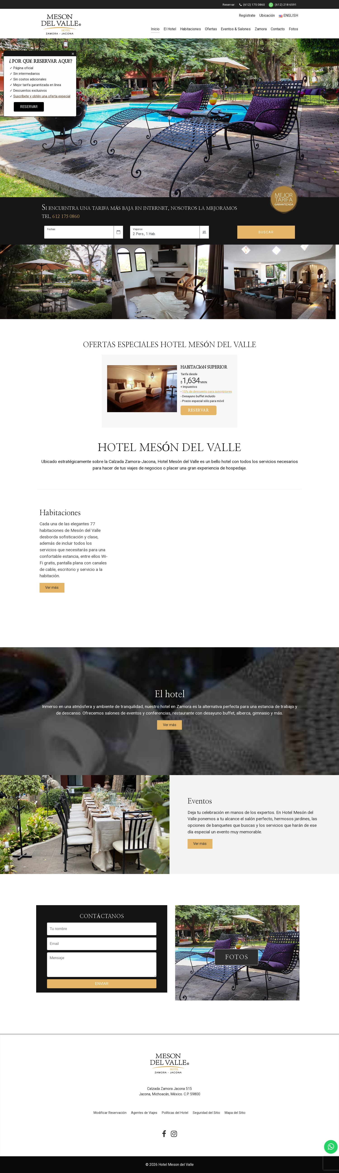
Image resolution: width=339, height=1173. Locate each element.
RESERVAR (198, 410)
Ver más (52, 587)
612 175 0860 (66, 216)
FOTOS (236, 957)
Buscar (266, 232)
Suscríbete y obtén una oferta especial (41, 96)
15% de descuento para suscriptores (207, 391)
